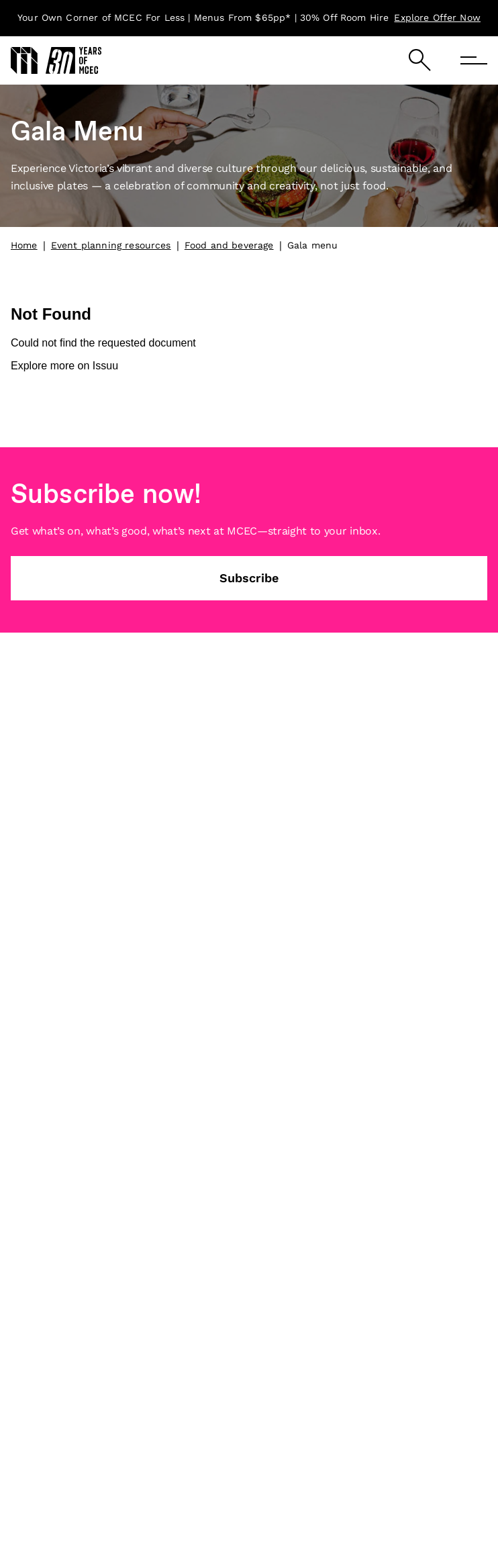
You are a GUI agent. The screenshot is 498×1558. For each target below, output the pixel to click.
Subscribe (249, 578)
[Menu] (473, 60)
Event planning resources (111, 245)
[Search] (420, 60)
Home (24, 245)
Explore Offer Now (437, 17)
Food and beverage (229, 245)
